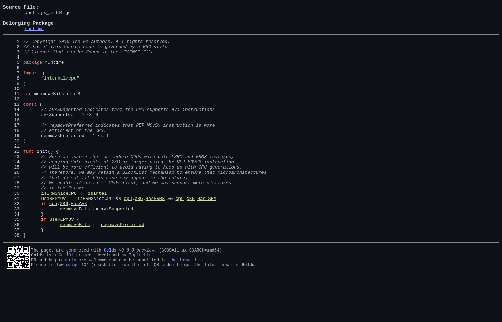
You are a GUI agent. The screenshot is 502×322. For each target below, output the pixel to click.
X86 (139, 236)
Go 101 (66, 300)
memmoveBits (75, 248)
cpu (128, 236)
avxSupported (117, 248)
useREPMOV (53, 236)
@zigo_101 (77, 312)
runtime (34, 33)
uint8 (73, 110)
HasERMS (155, 236)
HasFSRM (206, 236)
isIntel (97, 229)
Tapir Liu (140, 300)
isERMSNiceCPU (58, 229)
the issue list (186, 306)
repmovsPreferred (122, 267)
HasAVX (79, 242)
